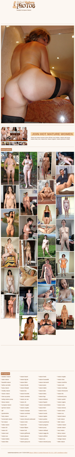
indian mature (5, 424)
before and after (6, 385)
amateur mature (6, 376)
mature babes (5, 439)
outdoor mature (61, 424)
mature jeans (42, 385)
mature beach (24, 376)
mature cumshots (25, 413)
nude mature (61, 419)
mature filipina (24, 427)
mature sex (41, 439)
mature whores (61, 407)
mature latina (42, 393)
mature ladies (42, 388)
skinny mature (61, 433)
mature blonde (24, 385)
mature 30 (4, 427)
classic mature (5, 393)
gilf (2, 410)
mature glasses (24, 436)
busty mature (5, 388)
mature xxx (60, 413)
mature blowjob (24, 388)
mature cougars (24, 405)
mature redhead (43, 430)
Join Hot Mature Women (52, 134)
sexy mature (60, 430)
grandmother (5, 413)
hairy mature (5, 416)
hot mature (4, 422)
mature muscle (42, 413)
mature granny (24, 439)
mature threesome (62, 390)
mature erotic (24, 422)
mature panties (42, 419)
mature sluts (60, 379)
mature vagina (61, 402)
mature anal (4, 433)
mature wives (61, 410)
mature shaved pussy (44, 441)
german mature (5, 407)
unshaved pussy (62, 396)
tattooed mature (61, 436)
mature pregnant (43, 424)
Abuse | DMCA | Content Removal (38, 452)
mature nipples (42, 416)
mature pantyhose (43, 422)
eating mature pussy (7, 399)
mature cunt (23, 416)
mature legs (42, 396)
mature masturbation (44, 405)
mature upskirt (61, 399)
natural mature (61, 416)
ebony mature (5, 402)
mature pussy (42, 427)
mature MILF (42, 407)
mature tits (60, 393)
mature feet (23, 424)
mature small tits (62, 382)
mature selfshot (43, 436)
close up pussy (5, 396)
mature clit (23, 402)
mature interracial (43, 382)
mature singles (61, 376)
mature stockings (62, 388)
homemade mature (6, 419)
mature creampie (25, 410)
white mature (61, 441)
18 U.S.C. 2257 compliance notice (57, 452)
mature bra (23, 390)
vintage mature (61, 439)
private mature (61, 427)
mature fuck (23, 430)
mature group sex (25, 441)
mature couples (24, 407)
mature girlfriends (25, 433)
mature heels (42, 376)
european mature (6, 405)
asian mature (5, 379)
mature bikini (23, 382)
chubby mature (5, 390)
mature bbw (4, 441)
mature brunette (24, 393)
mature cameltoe (25, 396)
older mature (61, 422)
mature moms (42, 410)
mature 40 (4, 430)
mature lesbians (43, 399)
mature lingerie (42, 402)
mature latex (42, 390)
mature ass (4, 436)
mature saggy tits (43, 433)
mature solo (60, 385)
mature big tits (24, 379)
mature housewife (43, 379)
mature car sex (24, 399)
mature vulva (61, 405)
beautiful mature (6, 382)
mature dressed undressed (27, 419)
